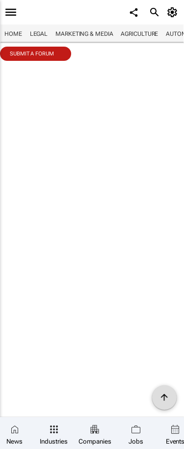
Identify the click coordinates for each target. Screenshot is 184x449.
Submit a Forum (32, 54)
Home (13, 33)
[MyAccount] (174, 12)
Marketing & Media (84, 33)
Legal (39, 33)
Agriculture (139, 33)
